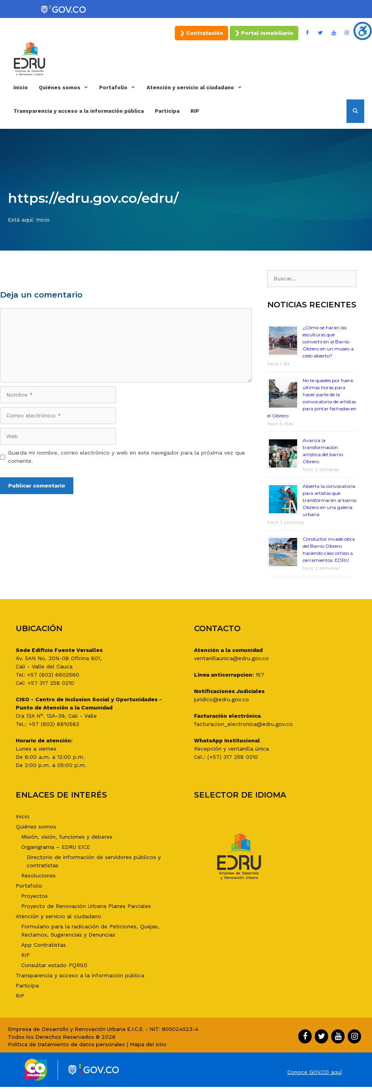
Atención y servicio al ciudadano (197, 87)
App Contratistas (43, 945)
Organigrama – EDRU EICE (55, 847)
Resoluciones (38, 875)
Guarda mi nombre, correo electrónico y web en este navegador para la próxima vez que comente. (126, 456)
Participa (167, 111)
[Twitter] (321, 33)
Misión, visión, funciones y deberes (67, 837)
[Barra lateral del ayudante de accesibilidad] (362, 31)
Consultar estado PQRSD (54, 965)
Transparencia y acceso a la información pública (78, 111)
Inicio (20, 87)
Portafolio (120, 87)
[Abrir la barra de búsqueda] (355, 111)
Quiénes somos (66, 87)
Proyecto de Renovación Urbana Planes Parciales (86, 906)
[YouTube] (333, 33)
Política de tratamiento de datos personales (66, 1044)
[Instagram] (347, 33)
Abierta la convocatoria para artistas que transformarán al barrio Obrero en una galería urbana (329, 500)
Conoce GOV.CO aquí (314, 1072)
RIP (195, 111)
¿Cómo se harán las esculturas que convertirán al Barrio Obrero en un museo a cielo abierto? (328, 342)
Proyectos (34, 896)
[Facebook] (307, 33)
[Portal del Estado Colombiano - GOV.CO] (64, 10)
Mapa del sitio (148, 1044)
